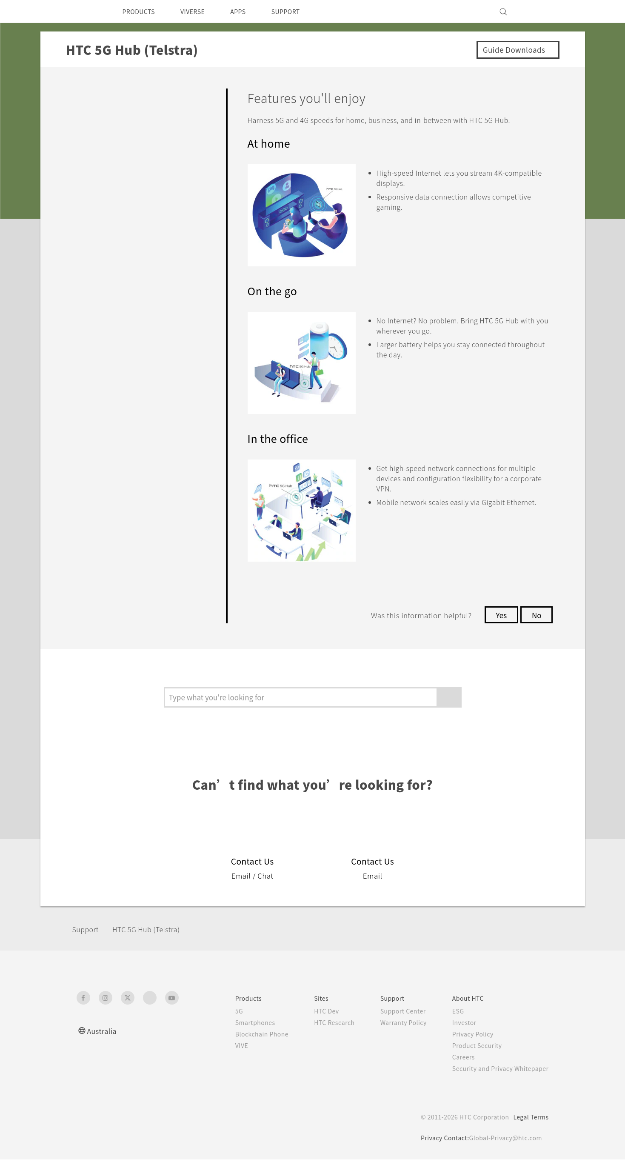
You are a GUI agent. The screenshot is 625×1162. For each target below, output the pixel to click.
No (536, 617)
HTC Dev (313, 1013)
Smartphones (237, 1025)
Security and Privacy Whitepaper (497, 1071)
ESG (451, 1013)
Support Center (394, 1013)
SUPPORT (300, 11)
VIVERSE (200, 11)
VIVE (224, 1048)
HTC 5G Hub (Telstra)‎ (155, 932)
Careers (457, 1059)
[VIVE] (537, 11)
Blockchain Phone (245, 1036)
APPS (249, 11)
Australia (103, 1033)
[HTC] (87, 11)
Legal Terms (529, 1119)
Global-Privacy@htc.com (504, 1140)
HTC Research (321, 1025)
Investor (458, 1025)
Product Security (471, 1048)
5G (220, 1013)
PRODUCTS (141, 11)
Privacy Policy (467, 1036)
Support (88, 932)
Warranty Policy (395, 1025)
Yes (499, 617)
